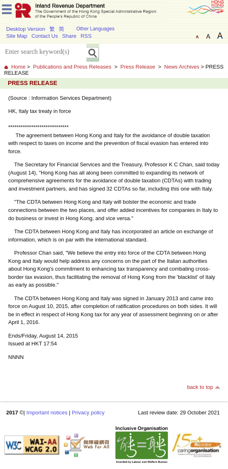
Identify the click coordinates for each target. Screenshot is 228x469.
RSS (86, 36)
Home (18, 67)
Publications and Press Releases (72, 67)
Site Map (16, 36)
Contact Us (44, 36)
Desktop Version (25, 29)
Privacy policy (88, 412)
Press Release (137, 67)
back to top (200, 387)
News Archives (181, 67)
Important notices (46, 412)
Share (69, 36)
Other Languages (95, 29)
